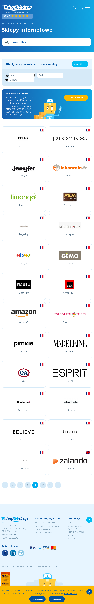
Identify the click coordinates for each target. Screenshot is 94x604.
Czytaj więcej (71, 593)
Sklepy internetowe (25, 23)
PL (76, 8)
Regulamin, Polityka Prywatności (76, 527)
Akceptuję (57, 599)
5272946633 (11, 534)
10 (43, 485)
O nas (70, 522)
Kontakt (71, 535)
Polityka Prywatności (76, 532)
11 (50, 485)
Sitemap (71, 538)
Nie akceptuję (37, 599)
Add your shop (76, 97)
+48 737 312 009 (47, 522)
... (5, 485)
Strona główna (8, 23)
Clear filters (79, 64)
